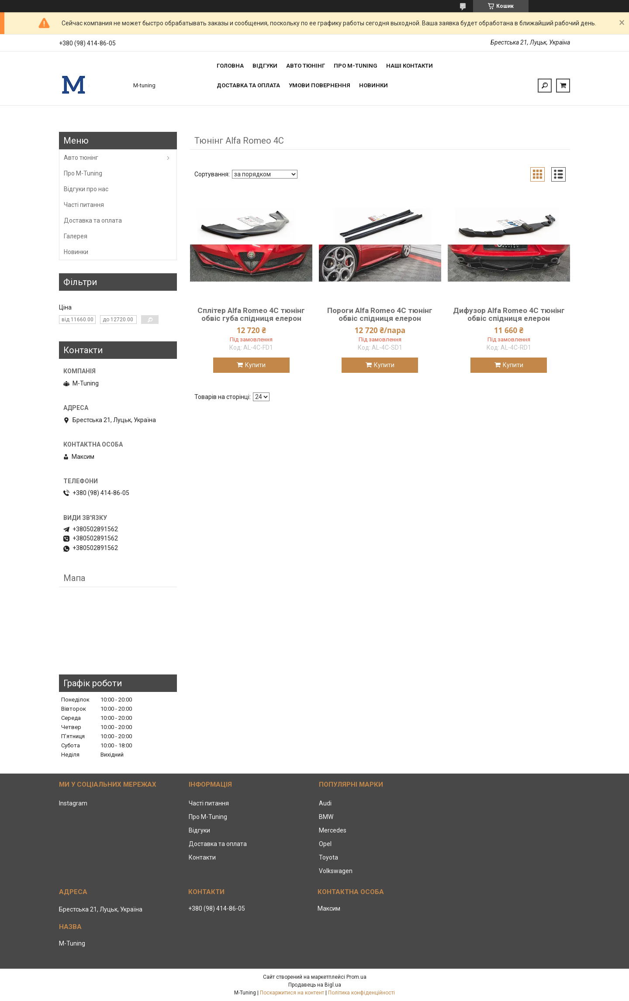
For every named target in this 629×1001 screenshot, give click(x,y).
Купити (255, 364)
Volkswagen (336, 870)
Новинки (373, 85)
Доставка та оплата (248, 85)
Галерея (75, 236)
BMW (326, 816)
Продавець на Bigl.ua (314, 985)
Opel (325, 843)
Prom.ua (356, 977)
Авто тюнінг (305, 65)
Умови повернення (319, 85)
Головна (230, 65)
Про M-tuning (355, 65)
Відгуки (264, 65)
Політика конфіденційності (361, 993)
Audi (325, 803)
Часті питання (84, 204)
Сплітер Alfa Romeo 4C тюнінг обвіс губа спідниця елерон (251, 314)
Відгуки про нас (86, 189)
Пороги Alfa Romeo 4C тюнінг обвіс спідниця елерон (379, 314)
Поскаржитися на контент (292, 993)
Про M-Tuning (83, 173)
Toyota (328, 857)
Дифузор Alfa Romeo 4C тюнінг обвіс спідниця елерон (509, 314)
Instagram (73, 803)
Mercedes (332, 830)
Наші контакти (409, 65)
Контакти (202, 857)
